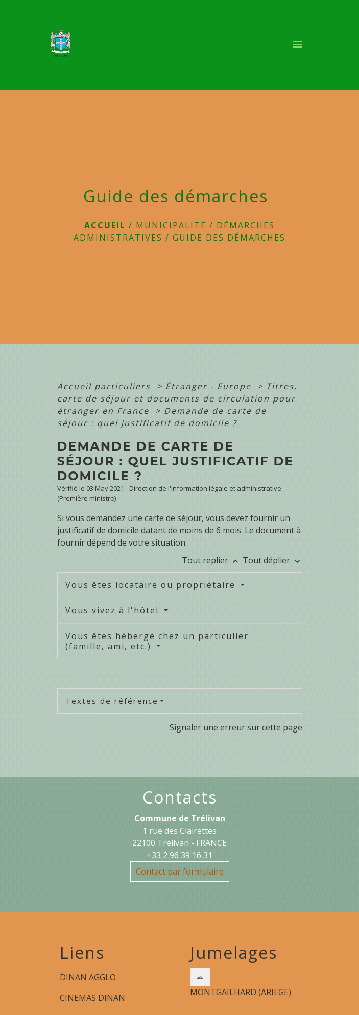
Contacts (179, 797)
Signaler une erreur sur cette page (236, 727)
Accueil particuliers (105, 386)
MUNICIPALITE (171, 225)
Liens (82, 952)
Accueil (105, 225)
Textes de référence (111, 701)
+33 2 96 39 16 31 (179, 855)
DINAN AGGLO (88, 977)
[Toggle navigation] (297, 45)
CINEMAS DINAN (92, 997)
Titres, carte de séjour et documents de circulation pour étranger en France (177, 398)
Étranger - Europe (209, 386)
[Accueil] (64, 45)
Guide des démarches (229, 237)
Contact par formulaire (180, 871)
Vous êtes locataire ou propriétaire (151, 585)
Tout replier (212, 560)
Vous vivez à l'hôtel (113, 610)
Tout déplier (272, 560)
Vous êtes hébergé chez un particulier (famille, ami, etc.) (157, 640)
